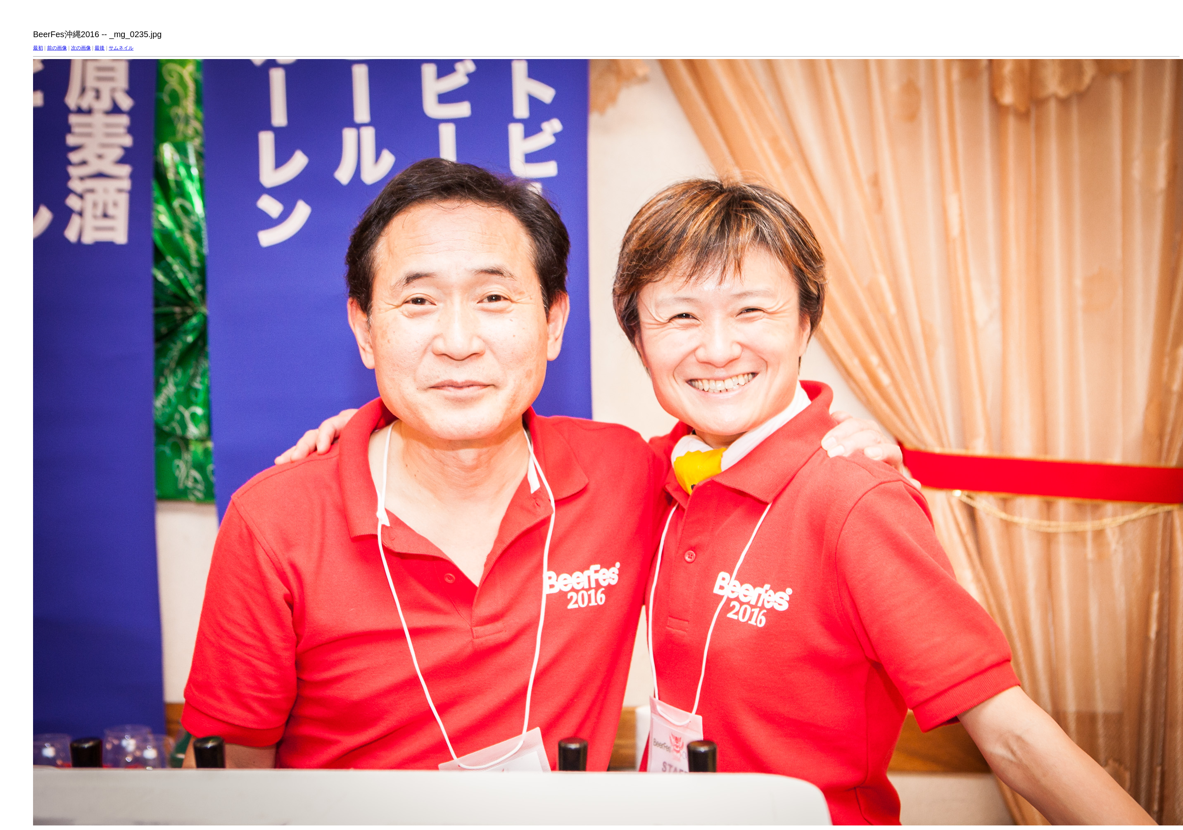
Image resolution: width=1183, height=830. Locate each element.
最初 (38, 48)
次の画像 (81, 48)
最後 (100, 48)
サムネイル (121, 48)
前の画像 (57, 48)
